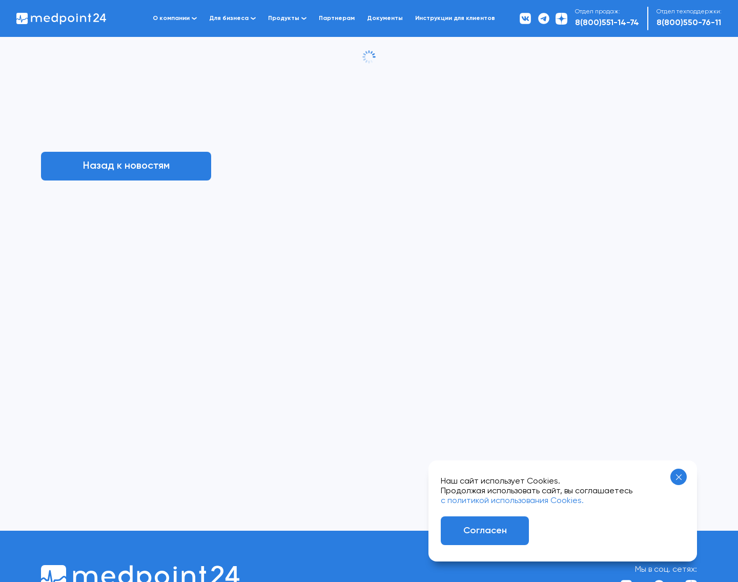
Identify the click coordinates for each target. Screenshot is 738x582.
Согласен (485, 530)
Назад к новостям (126, 166)
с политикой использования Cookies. (512, 501)
